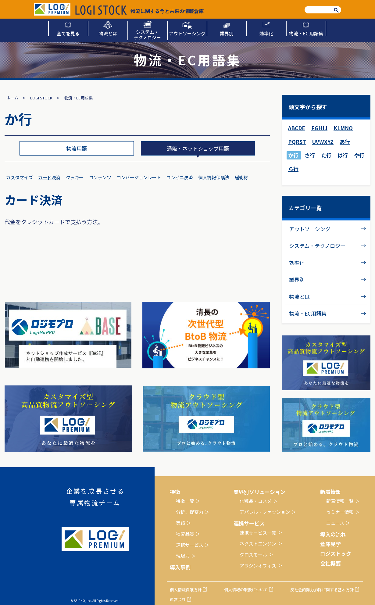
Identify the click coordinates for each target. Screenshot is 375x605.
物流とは (299, 296)
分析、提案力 (189, 512)
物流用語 (76, 148)
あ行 (345, 141)
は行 (343, 155)
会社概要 (330, 563)
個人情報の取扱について (246, 589)
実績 (180, 523)
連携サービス (189, 545)
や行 (359, 155)
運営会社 (178, 599)
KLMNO (343, 128)
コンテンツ (100, 177)
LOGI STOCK (41, 98)
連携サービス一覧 (258, 532)
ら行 (293, 169)
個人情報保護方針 (186, 589)
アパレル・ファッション (265, 512)
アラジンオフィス (258, 565)
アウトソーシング (309, 229)
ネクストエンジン (258, 543)
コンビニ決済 (179, 177)
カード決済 (49, 177)
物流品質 (185, 534)
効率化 (297, 263)
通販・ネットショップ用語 (198, 148)
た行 (326, 155)
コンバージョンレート (138, 177)
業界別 (297, 279)
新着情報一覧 (340, 501)
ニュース (335, 523)
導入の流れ (333, 534)
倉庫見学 (330, 544)
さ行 (310, 155)
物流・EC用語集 (308, 313)
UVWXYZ (323, 141)
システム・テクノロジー (317, 245)
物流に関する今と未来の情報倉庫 (139, 10)
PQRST (297, 141)
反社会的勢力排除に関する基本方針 (322, 589)
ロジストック (335, 553)
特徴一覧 (185, 501)
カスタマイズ (19, 177)
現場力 (183, 556)
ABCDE (296, 128)
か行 (293, 155)
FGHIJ (319, 128)
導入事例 (180, 567)
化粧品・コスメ (256, 501)
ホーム (12, 98)
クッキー (75, 177)
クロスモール (253, 554)
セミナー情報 (340, 512)
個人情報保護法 (213, 177)
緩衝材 (241, 177)
